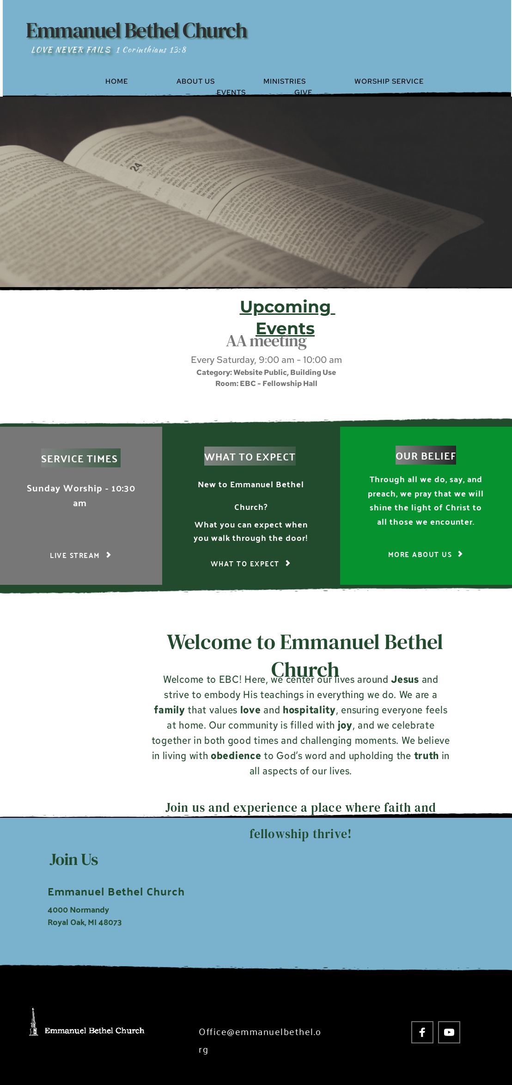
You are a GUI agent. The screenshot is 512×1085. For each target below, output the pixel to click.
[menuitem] (137, 81)
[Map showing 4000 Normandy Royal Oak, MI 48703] (370, 894)
